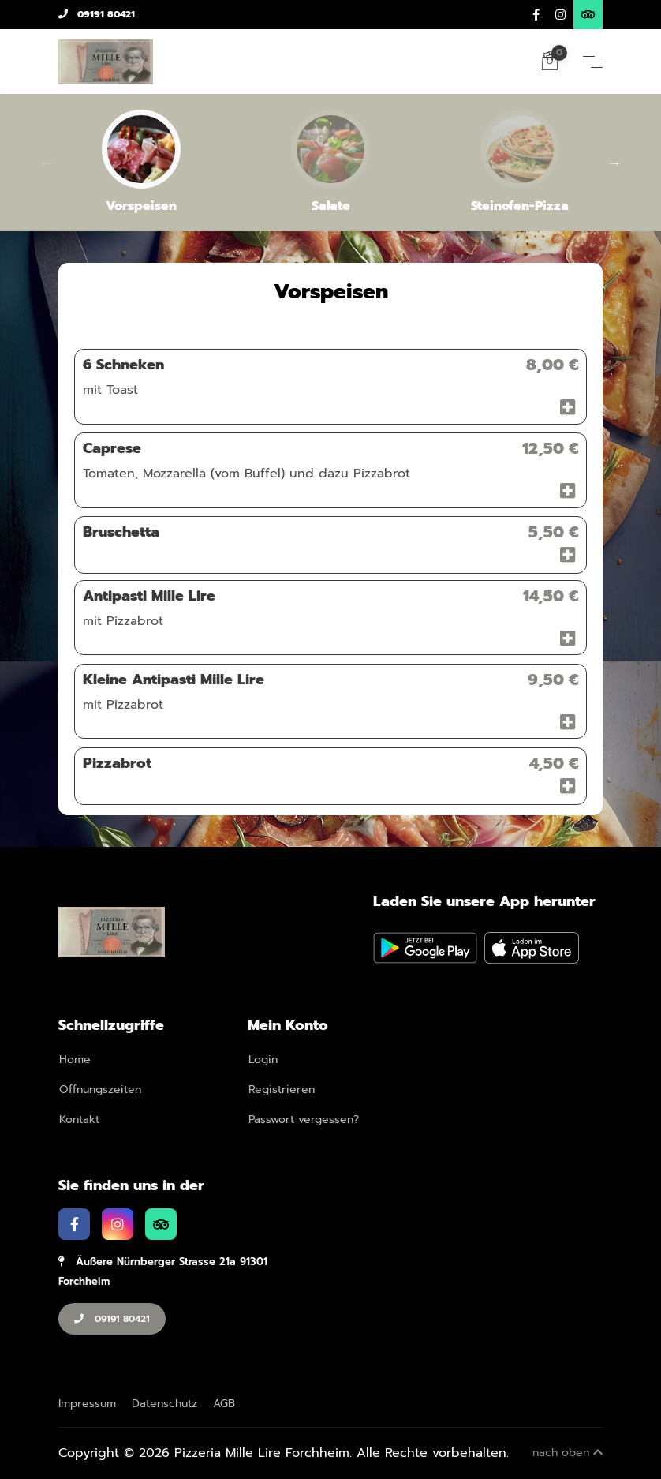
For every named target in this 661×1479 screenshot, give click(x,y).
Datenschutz (164, 1403)
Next (614, 162)
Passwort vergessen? (303, 1119)
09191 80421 (96, 14)
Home (75, 1059)
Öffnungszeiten (100, 1089)
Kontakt (79, 1119)
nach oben (567, 1452)
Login (263, 1059)
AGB (224, 1403)
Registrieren (281, 1089)
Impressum (87, 1403)
